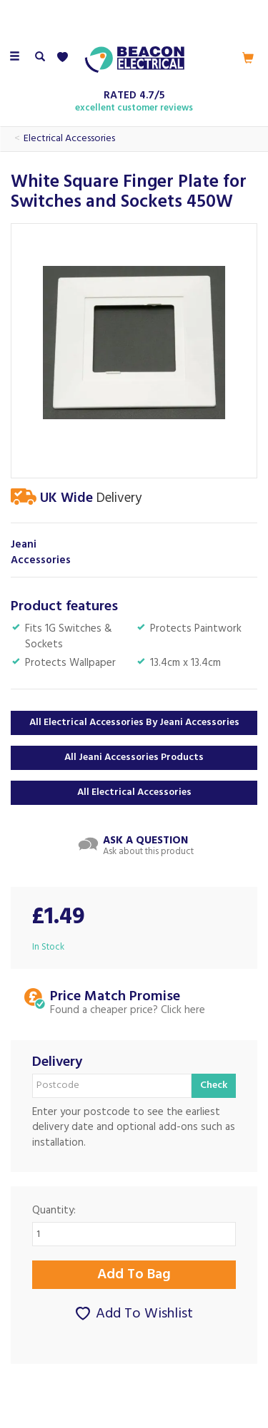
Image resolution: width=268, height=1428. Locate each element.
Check (213, 1085)
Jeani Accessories (41, 553)
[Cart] (248, 58)
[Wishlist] (65, 57)
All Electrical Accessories (134, 792)
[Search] (40, 57)
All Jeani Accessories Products (134, 757)
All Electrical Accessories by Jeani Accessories (134, 722)
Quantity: (54, 1210)
